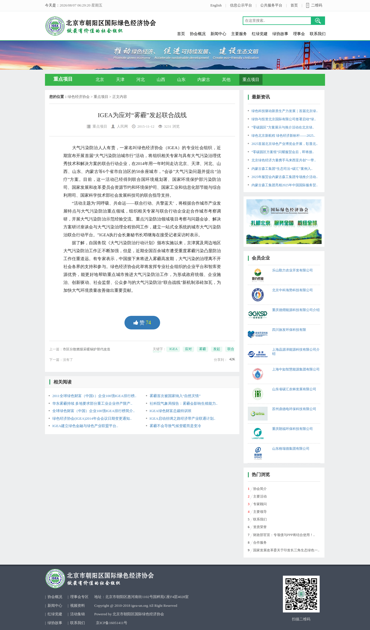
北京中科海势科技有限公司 (292, 290)
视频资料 (77, 605)
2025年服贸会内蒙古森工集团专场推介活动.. (284, 177)
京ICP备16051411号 (111, 623)
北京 (100, 79)
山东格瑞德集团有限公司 (290, 449)
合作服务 (260, 543)
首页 (294, 5)
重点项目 (250, 79)
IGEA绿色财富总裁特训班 (171, 411)
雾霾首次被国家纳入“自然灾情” (175, 396)
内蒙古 (203, 79)
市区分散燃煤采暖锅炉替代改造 (86, 349)
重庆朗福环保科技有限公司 (292, 429)
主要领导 (260, 512)
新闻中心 (218, 34)
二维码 (316, 5)
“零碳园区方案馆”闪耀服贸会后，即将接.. (282, 152)
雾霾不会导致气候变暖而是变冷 (175, 426)
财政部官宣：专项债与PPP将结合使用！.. (284, 535)
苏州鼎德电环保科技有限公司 (294, 409)
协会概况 (198, 34)
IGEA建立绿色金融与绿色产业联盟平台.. (85, 426)
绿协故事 (280, 34)
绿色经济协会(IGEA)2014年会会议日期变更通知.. (92, 418)
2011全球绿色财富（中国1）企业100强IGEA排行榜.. (94, 396)
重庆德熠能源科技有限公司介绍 (296, 310)
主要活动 (260, 496)
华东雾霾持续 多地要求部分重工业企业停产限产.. (92, 403)
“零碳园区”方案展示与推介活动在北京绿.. (282, 127)
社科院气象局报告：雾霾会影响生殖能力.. (184, 403)
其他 (226, 79)
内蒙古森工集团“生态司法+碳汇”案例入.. (281, 169)
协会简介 (260, 489)
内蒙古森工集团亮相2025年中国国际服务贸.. (284, 185)
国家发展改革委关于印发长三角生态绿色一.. (286, 550)
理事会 (299, 34)
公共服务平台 (271, 5)
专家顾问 (260, 504)
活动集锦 (77, 614)
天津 (120, 79)
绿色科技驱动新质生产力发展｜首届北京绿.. (284, 111)
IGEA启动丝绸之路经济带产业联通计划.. (183, 418)
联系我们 (318, 34)
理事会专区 (79, 597)
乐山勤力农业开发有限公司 (292, 270)
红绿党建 (260, 34)
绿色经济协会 (79, 97)
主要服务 (239, 34)
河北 (140, 79)
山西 (161, 79)
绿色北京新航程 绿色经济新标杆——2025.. (283, 136)
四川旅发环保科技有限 (289, 330)
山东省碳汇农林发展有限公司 (294, 389)
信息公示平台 (241, 5)
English (216, 5)
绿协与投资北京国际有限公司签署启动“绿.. (283, 119)
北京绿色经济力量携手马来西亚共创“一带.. (283, 160)
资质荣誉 (260, 527)
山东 (181, 79)
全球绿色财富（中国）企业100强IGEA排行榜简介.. (93, 411)
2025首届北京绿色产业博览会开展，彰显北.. (284, 144)
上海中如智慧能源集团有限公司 (296, 369)
